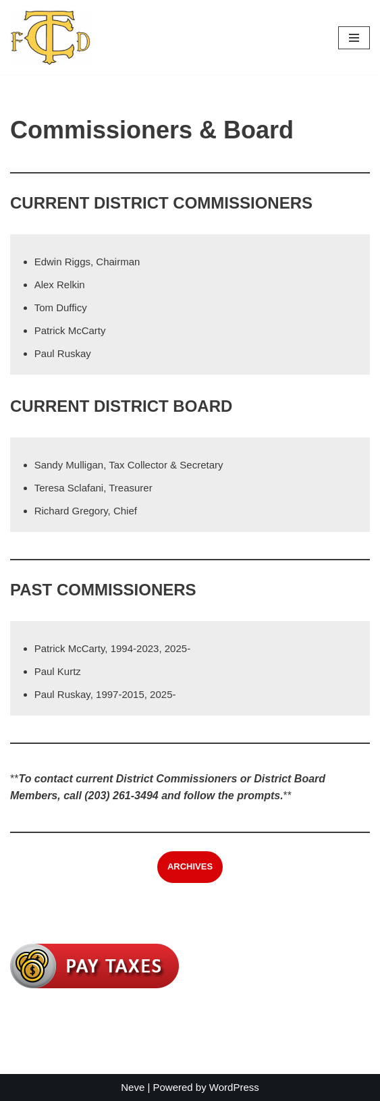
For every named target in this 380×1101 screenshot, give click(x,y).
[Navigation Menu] (354, 37)
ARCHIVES (190, 866)
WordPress (234, 1087)
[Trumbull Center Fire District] (50, 37)
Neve (132, 1087)
